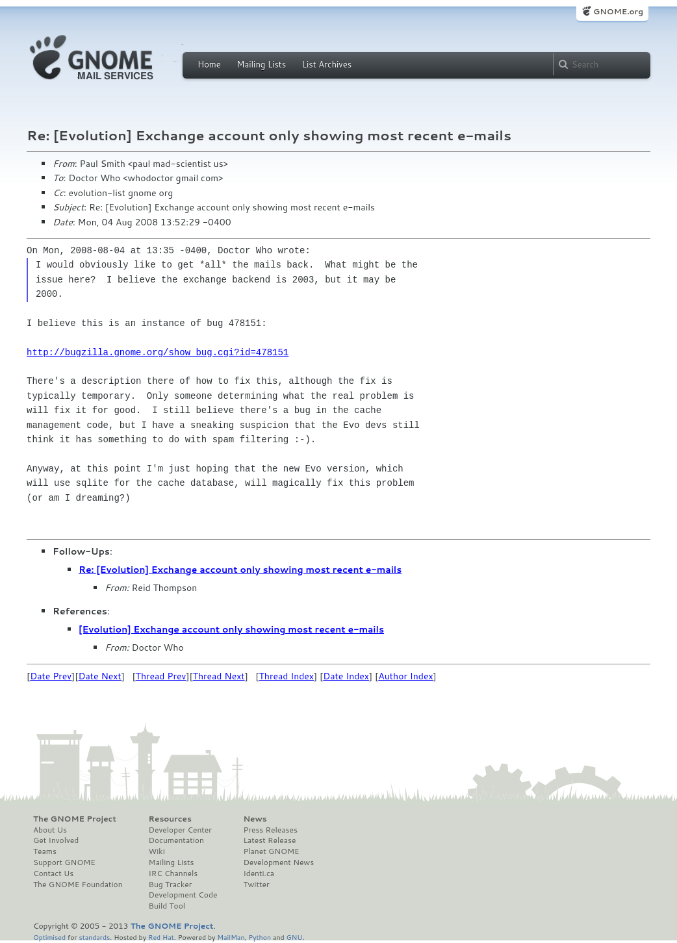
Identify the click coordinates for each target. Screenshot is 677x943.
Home (209, 64)
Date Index (346, 676)
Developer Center (180, 830)
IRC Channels (173, 873)
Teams (45, 851)
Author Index (405, 676)
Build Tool (167, 906)
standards (94, 937)
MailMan (230, 937)
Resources (170, 819)
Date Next (99, 676)
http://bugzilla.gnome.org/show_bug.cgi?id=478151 (157, 352)
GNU (295, 937)
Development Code (183, 895)
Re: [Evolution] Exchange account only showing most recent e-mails (240, 569)
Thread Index (286, 676)
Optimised (49, 937)
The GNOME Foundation (78, 884)
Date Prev (50, 676)
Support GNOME (64, 862)
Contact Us (53, 873)
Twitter (256, 884)
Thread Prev (161, 676)
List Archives (326, 64)
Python (259, 937)
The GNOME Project (74, 819)
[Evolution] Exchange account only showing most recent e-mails (231, 629)
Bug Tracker (170, 884)
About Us (50, 830)
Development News (278, 862)
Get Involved (56, 840)
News (254, 819)
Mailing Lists (261, 64)
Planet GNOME (271, 851)
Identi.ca (258, 873)
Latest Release (269, 840)
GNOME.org (618, 11)
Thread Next (219, 676)
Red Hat (161, 937)
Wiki (157, 851)
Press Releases (270, 830)
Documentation (176, 840)
